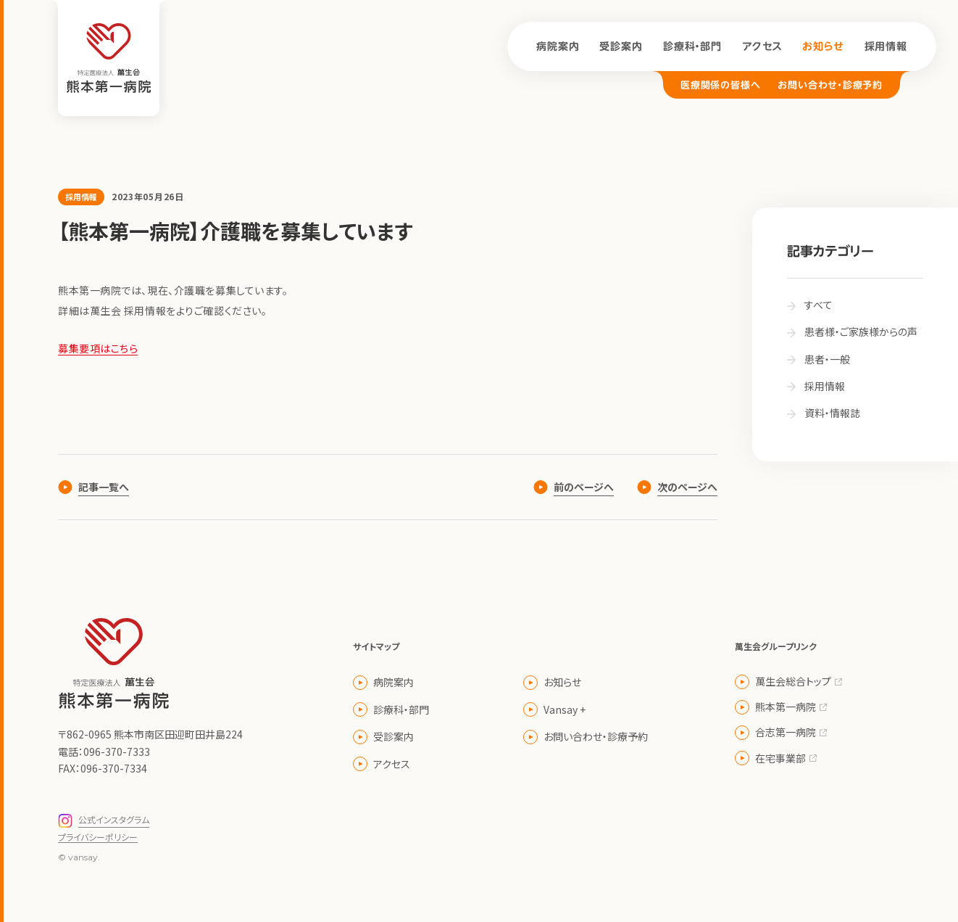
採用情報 (886, 46)
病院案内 (557, 46)
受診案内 (620, 46)
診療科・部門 (692, 46)
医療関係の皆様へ (720, 85)
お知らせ (823, 46)
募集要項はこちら (98, 348)
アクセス (762, 46)
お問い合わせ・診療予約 (830, 85)
